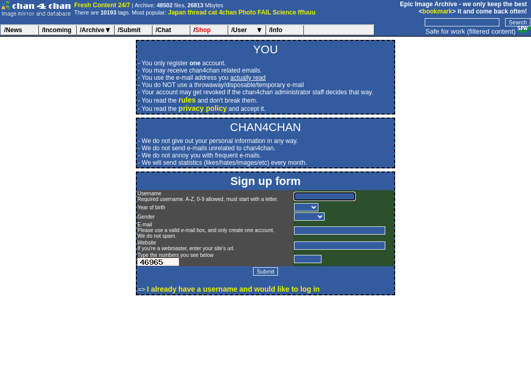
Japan (177, 12)
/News (13, 30)
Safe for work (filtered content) (470, 31)
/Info (275, 30)
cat (212, 12)
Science (284, 12)
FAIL (264, 12)
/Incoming (57, 30)
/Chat (163, 30)
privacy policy (202, 108)
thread (197, 12)
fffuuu (306, 12)
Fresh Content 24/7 (102, 5)
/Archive (92, 30)
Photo (247, 12)
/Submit (129, 30)
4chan (228, 12)
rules (186, 100)
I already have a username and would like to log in (233, 289)
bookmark (437, 11)
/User (239, 30)
